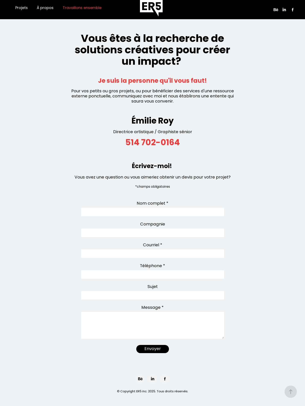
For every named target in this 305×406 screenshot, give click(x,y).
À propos (45, 8)
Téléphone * (152, 266)
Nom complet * (152, 204)
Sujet (152, 287)
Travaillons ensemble (82, 8)
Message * (152, 308)
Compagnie (152, 224)
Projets (21, 8)
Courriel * (152, 245)
